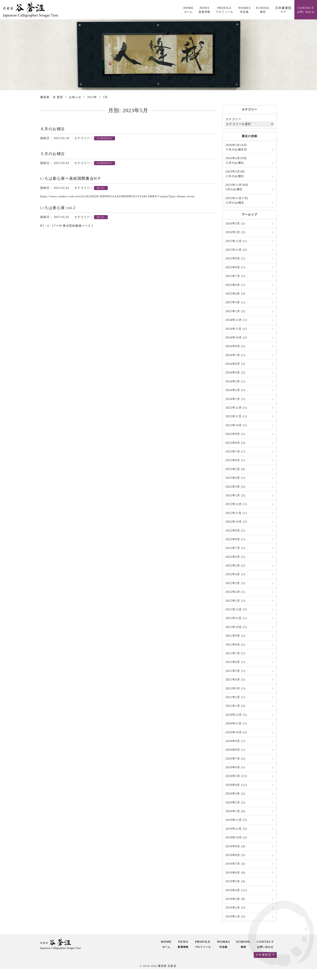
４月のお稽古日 (236, 147)
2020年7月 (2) (235, 758)
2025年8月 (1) (235, 267)
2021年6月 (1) (235, 662)
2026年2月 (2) (235, 232)
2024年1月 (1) (235, 398)
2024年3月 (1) (235, 381)
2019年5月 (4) (235, 881)
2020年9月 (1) (235, 741)
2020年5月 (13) (236, 776)
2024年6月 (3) (235, 363)
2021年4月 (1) (235, 679)
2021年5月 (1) (235, 670)
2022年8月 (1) (235, 539)
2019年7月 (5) (235, 863)
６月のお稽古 (52, 129)
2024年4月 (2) (235, 372)
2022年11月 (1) (236, 513)
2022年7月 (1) (235, 547)
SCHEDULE (104, 138)
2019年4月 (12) (236, 890)
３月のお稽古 (236, 160)
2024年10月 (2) (236, 337)
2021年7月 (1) (235, 653)
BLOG (101, 188)
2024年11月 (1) (236, 328)
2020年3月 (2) (235, 793)
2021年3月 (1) (235, 688)
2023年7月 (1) (235, 451)
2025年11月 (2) (236, 249)
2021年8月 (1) (235, 644)
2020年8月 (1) (235, 749)
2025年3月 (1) (235, 302)
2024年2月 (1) (235, 390)
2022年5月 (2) (235, 565)
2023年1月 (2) (235, 495)
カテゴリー (233, 119)
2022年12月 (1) (236, 504)
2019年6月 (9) (235, 872)
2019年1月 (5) (235, 916)
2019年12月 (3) (236, 819)
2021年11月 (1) (236, 618)
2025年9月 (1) (235, 258)
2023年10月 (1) (236, 425)
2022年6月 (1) (235, 556)
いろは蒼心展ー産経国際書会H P (70, 178)
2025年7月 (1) (235, 276)
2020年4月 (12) (236, 784)
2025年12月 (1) (236, 241)
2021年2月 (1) (235, 697)
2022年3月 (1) (235, 583)
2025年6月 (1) (235, 284)
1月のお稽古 (236, 187)
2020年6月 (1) (235, 767)
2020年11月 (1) (236, 723)
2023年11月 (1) (236, 416)
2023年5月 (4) (235, 469)
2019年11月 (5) (236, 828)
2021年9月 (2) (235, 635)
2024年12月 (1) (236, 319)
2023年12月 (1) (236, 407)
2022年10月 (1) (236, 521)
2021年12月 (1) (236, 609)
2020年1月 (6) (235, 811)
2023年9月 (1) (235, 433)
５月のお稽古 (52, 154)
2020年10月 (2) (236, 732)
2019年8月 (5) (235, 855)
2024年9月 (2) (235, 346)
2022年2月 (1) (235, 591)
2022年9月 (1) (235, 530)
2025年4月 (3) (235, 293)
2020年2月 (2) (235, 802)
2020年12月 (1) (236, 714)
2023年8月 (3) (235, 442)
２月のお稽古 (235, 174)
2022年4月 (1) (235, 574)
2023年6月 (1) (235, 460)
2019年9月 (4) (235, 846)
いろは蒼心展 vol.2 (57, 208)
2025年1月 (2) (235, 311)
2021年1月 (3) (235, 705)
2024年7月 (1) (235, 355)
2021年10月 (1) (236, 627)
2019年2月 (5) (235, 907)
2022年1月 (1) (235, 600)
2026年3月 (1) (235, 223)
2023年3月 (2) (235, 486)
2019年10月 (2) (236, 837)
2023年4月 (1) (235, 477)
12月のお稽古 (236, 200)
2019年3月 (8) (235, 898)
